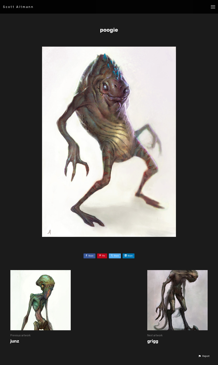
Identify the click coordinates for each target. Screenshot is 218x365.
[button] (204, 356)
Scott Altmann (18, 7)
